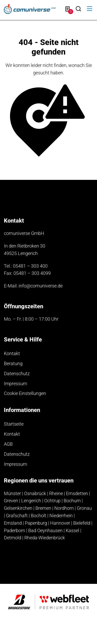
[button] (89, 9)
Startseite (14, 424)
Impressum (15, 383)
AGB (8, 444)
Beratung (13, 363)
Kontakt (12, 353)
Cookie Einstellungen (25, 393)
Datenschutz (17, 373)
